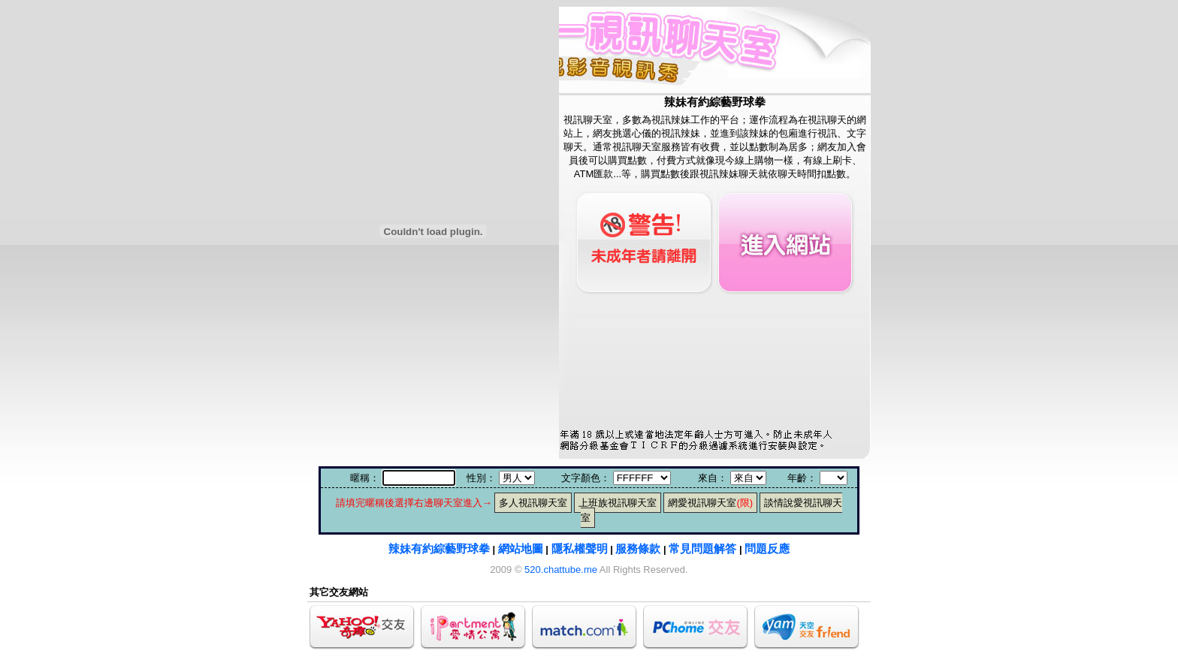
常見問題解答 (702, 548)
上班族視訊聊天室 (617, 502)
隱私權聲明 (579, 548)
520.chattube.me (560, 569)
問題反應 (767, 548)
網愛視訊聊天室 (710, 502)
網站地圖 (520, 548)
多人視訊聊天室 (533, 502)
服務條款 (637, 548)
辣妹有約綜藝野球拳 (439, 548)
